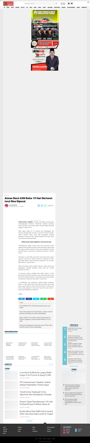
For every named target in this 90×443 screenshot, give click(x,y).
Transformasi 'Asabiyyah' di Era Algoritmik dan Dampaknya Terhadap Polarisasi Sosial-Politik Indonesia (35, 394)
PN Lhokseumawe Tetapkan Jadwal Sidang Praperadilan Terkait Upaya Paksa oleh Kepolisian (35, 385)
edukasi (64, 7)
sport (44, 7)
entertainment (71, 7)
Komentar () (50, 205)
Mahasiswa (57, 7)
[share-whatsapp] (45, 205)
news (8, 7)
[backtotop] (45, 424)
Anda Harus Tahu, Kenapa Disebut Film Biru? (75, 329)
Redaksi (49, 438)
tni (27, 7)
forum (19, 429)
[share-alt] (21, 299)
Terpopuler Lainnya (74, 366)
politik (22, 7)
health (49, 429)
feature (5, 429)
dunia (39, 7)
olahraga (34, 431)
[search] (41, 3)
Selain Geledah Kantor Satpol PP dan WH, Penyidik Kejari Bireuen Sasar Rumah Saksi (73, 394)
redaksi (49, 431)
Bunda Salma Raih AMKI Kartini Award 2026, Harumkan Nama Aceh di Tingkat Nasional (36, 414)
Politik (44, 438)
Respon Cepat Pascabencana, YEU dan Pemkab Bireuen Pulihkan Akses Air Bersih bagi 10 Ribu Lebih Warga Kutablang (36, 405)
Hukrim (40, 438)
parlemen (50, 7)
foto (33, 429)
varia (12, 7)
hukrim (17, 7)
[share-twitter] (42, 205)
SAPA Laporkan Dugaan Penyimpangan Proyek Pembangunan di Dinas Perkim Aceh (73, 402)
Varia (36, 438)
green (78, 7)
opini (31, 7)
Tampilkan (51, 364)
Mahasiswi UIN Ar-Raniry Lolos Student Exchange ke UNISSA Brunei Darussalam (75, 360)
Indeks (53, 438)
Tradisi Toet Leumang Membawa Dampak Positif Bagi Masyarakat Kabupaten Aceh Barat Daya (75, 338)
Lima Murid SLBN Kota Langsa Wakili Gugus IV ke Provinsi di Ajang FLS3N (36, 373)
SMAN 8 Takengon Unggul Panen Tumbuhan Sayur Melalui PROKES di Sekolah (75, 345)
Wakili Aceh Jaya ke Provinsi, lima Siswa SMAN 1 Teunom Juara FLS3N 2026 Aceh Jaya (76, 353)
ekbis (35, 7)
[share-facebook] (39, 205)
